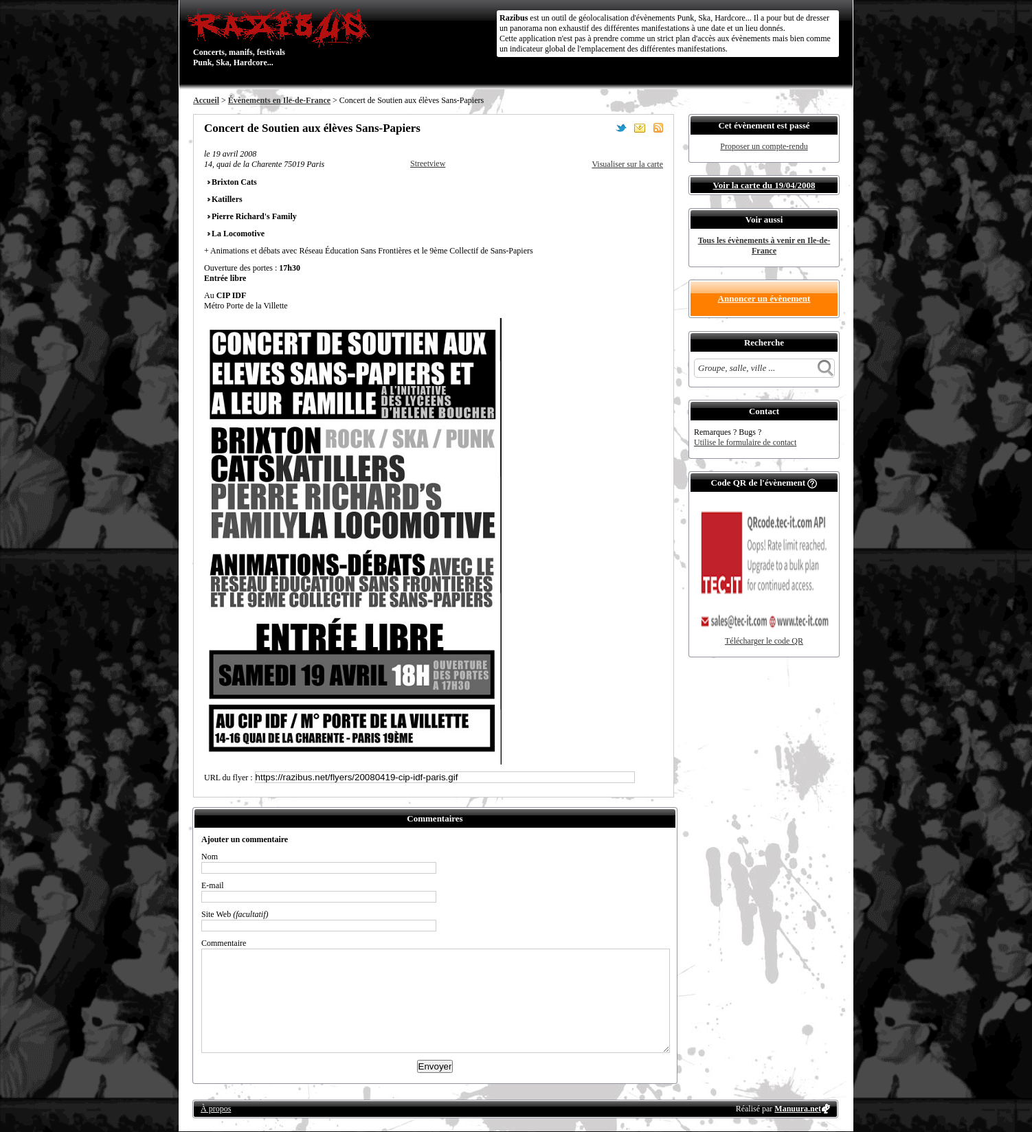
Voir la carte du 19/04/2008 (764, 185)
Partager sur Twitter (621, 127)
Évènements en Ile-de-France (279, 100)
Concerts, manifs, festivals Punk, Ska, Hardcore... (282, 37)
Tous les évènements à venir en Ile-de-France (764, 246)
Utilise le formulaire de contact (745, 442)
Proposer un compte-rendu (763, 146)
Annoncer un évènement (764, 298)
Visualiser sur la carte (627, 164)
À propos (216, 1108)
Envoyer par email (639, 127)
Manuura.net (797, 1108)
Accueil (206, 100)
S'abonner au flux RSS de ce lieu (658, 127)
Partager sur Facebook (602, 127)
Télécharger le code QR (764, 641)
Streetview (427, 163)
